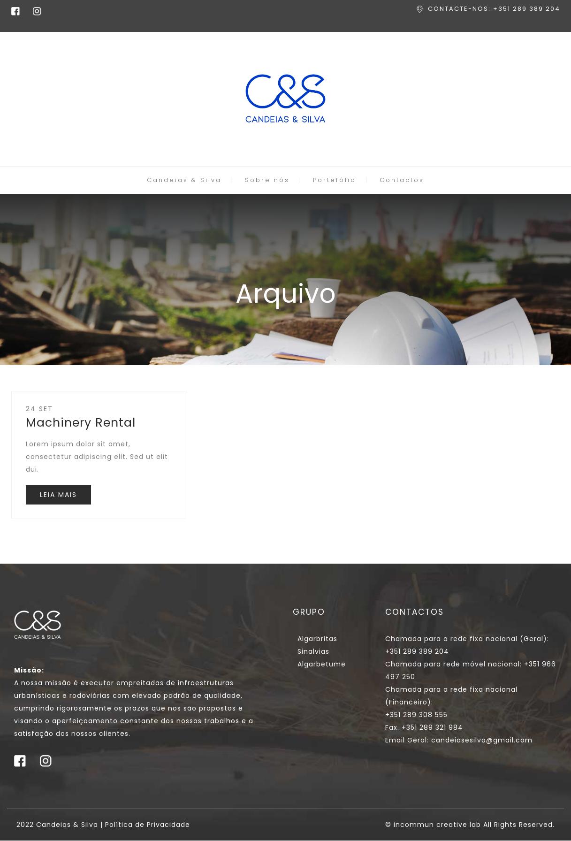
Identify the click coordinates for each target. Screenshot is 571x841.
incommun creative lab (437, 824)
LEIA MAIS (58, 494)
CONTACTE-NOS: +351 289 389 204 (494, 8)
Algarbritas (317, 638)
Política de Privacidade (147, 824)
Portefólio (334, 180)
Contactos (402, 180)
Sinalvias (313, 651)
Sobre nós (267, 180)
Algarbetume (321, 664)
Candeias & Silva (184, 180)
